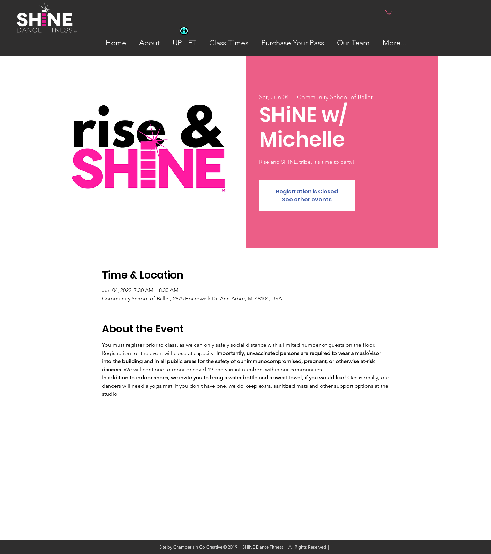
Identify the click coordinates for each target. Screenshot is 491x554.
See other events (307, 200)
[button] (388, 12)
